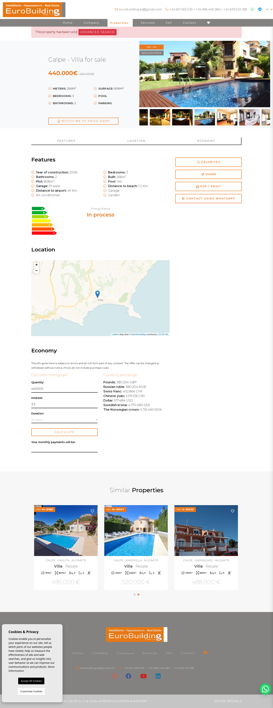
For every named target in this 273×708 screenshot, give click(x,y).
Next (260, 74)
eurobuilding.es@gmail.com (140, 9)
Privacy (107, 701)
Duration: (37, 413)
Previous (149, 74)
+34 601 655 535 (181, 9)
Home (68, 22)
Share (209, 174)
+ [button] (36, 265)
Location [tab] (136, 141)
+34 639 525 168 (235, 9)
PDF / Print (208, 186)
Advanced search (97, 32)
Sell (169, 22)
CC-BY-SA (163, 334)
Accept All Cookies (31, 681)
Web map (140, 701)
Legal (93, 701)
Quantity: (37, 382)
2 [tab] (138, 594)
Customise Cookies (31, 691)
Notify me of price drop (83, 121)
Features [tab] (66, 141)
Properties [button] (119, 22)
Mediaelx (234, 701)
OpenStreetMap (138, 334)
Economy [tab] (206, 141)
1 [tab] (135, 594)
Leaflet (115, 334)
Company (91, 22)
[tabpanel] (206, 548)
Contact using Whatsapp (208, 198)
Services (148, 22)
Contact (189, 22)
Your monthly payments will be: (53, 442)
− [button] (36, 271)
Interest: (37, 398)
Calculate (65, 432)
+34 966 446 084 (208, 9)
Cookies (123, 701)
